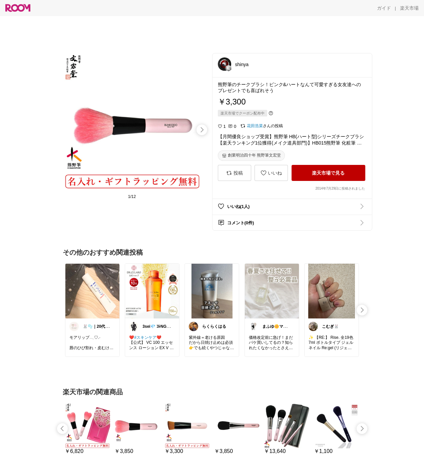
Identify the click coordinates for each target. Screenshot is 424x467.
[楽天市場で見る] (328, 173)
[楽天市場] (409, 8)
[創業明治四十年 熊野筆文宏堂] (251, 155)
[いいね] (271, 173)
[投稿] (234, 173)
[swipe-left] (62, 428)
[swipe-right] (201, 130)
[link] (92, 291)
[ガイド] (384, 8)
